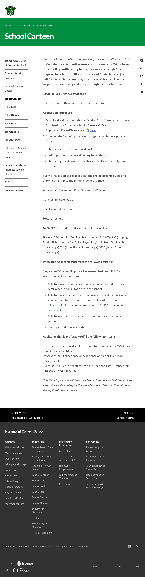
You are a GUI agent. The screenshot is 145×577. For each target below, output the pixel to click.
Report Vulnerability (43, 546)
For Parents (92, 441)
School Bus (10, 123)
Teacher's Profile (14, 498)
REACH (23, 546)
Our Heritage (12, 458)
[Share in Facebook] (141, 82)
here (93, 130)
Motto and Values (14, 452)
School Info (38, 441)
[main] (72, 220)
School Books (12, 115)
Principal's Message (16, 464)
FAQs (8, 182)
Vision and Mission (15, 447)
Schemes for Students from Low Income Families (16, 152)
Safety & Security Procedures (14, 75)
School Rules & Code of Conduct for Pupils (16, 63)
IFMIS (35, 517)
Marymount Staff (14, 503)
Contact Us (10, 546)
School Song (11, 481)
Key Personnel (13, 492)
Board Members (14, 486)
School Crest (12, 475)
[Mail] (141, 74)
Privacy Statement (15, 190)
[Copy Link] (141, 68)
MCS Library (66, 483)
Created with (21, 563)
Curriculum (65, 450)
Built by (20, 570)
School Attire (12, 107)
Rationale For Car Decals (14, 88)
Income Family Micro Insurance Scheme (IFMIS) (16, 170)
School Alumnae (13, 139)
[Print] (141, 60)
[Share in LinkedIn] (141, 90)
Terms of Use (83, 546)
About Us (10, 441)
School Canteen (13, 98)
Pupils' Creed (12, 469)
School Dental (12, 131)
